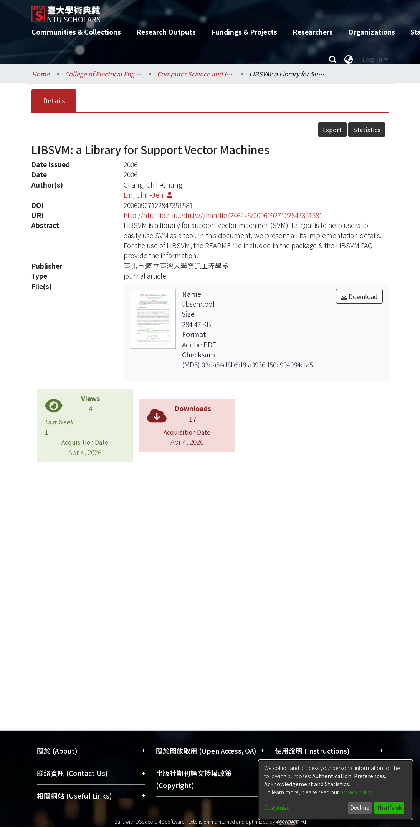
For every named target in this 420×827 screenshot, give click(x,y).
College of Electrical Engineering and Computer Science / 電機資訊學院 (103, 73)
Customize (277, 807)
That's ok (389, 807)
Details (54, 100)
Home (41, 73)
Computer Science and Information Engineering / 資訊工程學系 (195, 73)
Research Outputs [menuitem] (166, 32)
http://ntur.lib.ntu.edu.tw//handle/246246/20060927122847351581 (223, 215)
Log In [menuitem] (372, 59)
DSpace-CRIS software (160, 821)
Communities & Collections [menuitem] (76, 32)
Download (359, 296)
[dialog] (335, 789)
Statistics (366, 129)
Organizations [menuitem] (371, 32)
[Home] (203, 11)
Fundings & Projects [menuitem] (244, 32)
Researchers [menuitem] (313, 32)
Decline (359, 807)
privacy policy (356, 792)
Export (332, 129)
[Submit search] (332, 59)
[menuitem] (348, 59)
